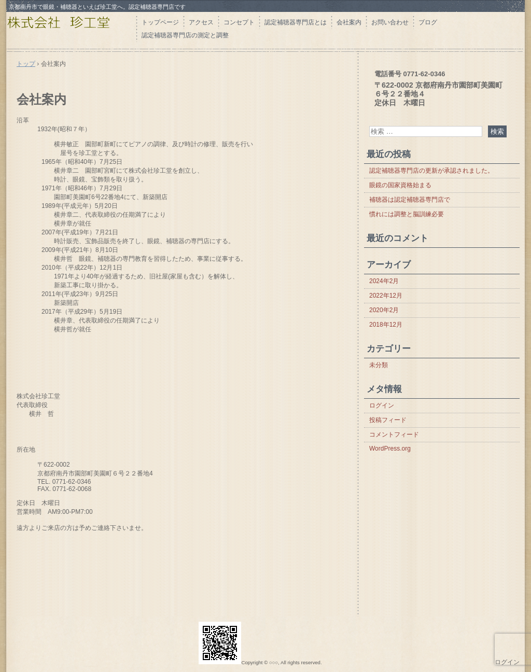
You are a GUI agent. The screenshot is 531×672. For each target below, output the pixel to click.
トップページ (160, 22)
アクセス (201, 22)
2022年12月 (385, 295)
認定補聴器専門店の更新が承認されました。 (431, 170)
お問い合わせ (390, 22)
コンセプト (239, 22)
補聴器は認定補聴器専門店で (409, 199)
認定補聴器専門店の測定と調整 (185, 35)
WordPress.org (390, 448)
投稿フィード (388, 420)
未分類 (378, 365)
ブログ (427, 22)
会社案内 (349, 22)
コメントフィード (394, 434)
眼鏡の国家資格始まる (400, 185)
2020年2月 (384, 310)
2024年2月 (384, 281)
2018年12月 (385, 324)
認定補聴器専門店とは (295, 22)
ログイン (381, 405)
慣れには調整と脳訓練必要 (406, 214)
